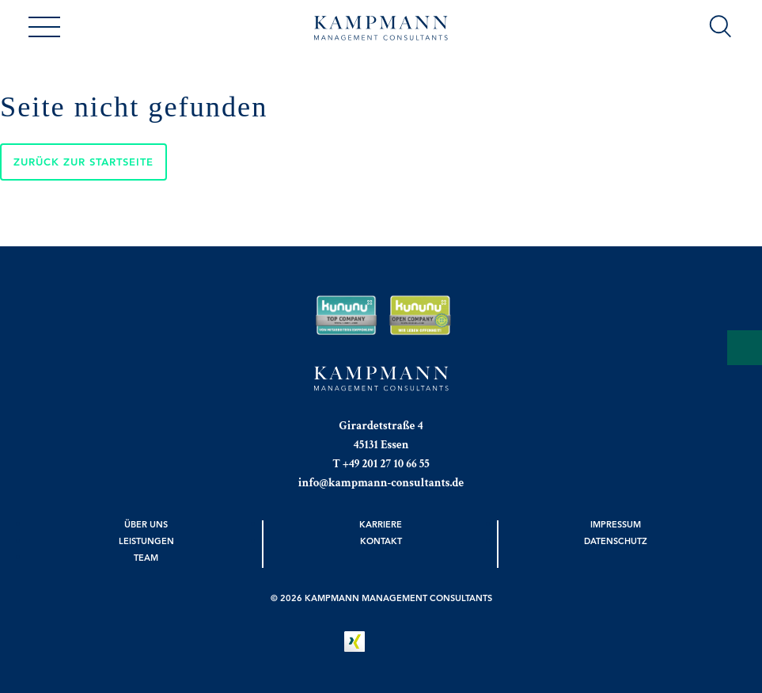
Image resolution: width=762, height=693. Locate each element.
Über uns (146, 524)
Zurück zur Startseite (83, 162)
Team (146, 557)
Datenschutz (615, 540)
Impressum (615, 524)
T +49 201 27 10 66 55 (380, 463)
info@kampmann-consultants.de (381, 482)
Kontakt (381, 540)
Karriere (380, 524)
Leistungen (146, 540)
